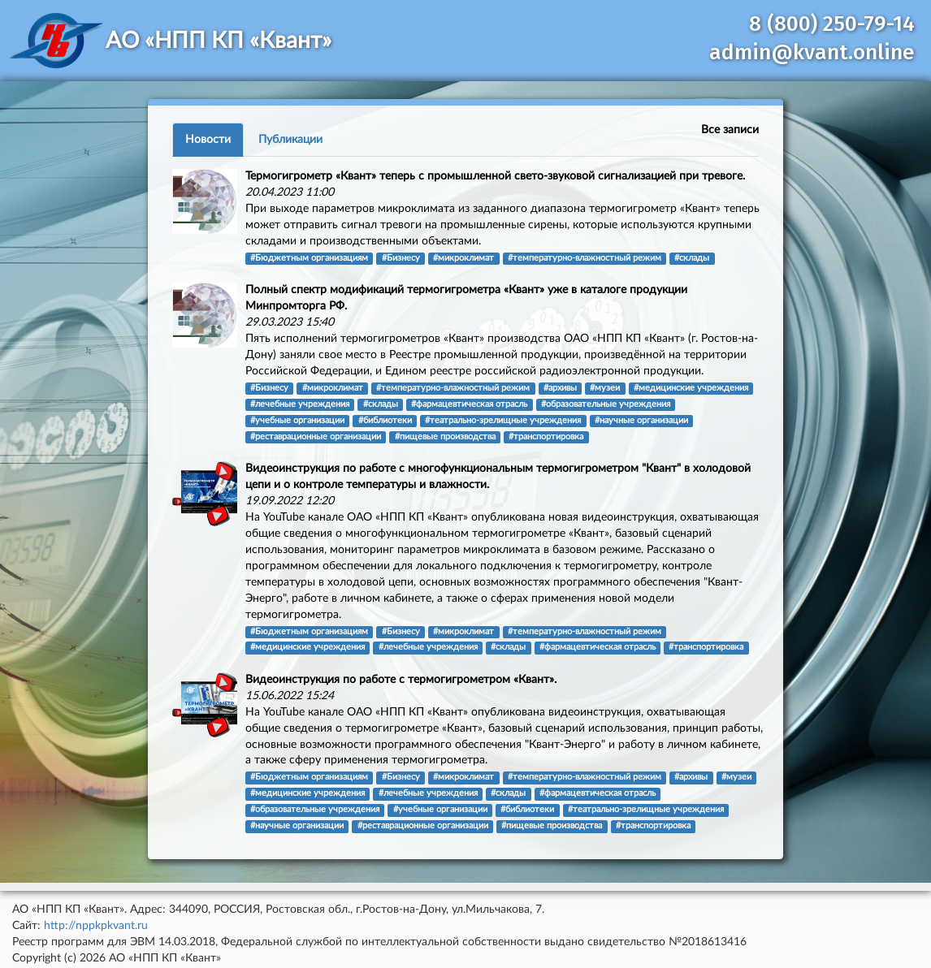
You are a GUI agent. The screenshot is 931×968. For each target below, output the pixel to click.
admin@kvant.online (812, 52)
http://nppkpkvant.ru (96, 925)
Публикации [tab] (290, 139)
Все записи (730, 130)
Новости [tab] (208, 139)
